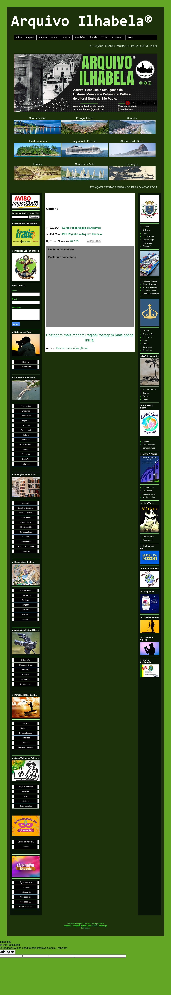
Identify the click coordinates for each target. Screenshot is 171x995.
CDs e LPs (25, 660)
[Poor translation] (10, 952)
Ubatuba (25, 537)
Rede (130, 37)
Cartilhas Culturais (25, 513)
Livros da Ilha (25, 517)
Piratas (145, 344)
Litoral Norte (26, 367)
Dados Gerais (148, 236)
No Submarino (149, 497)
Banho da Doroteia (26, 842)
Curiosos (25, 743)
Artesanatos (26, 406)
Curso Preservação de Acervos (81, 227)
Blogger (86, 928)
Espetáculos (26, 416)
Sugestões (25, 551)
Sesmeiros (147, 350)
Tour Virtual (147, 243)
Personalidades (25, 733)
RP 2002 (25, 614)
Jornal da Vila (26, 595)
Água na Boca (26, 882)
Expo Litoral (26, 430)
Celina (25, 796)
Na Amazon (147, 491)
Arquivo (43, 37)
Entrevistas (25, 670)
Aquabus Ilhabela (150, 281)
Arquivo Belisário (26, 787)
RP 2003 (25, 619)
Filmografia (25, 679)
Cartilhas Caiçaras (25, 508)
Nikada (94, 926)
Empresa (30, 37)
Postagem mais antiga (115, 335)
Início (19, 37)
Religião (25, 459)
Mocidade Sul (26, 902)
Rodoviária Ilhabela (151, 294)
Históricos (26, 738)
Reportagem (148, 540)
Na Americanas (149, 494)
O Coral (25, 801)
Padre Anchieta (25, 907)
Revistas (25, 600)
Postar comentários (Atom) (72, 348)
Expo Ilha (26, 425)
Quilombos (147, 347)
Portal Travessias (150, 287)
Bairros (146, 393)
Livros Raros (25, 522)
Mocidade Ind (25, 897)
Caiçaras (25, 723)
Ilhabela (93, 37)
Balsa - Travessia (150, 284)
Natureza (26, 440)
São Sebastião (26, 527)
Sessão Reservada (26, 546)
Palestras (26, 454)
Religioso (26, 464)
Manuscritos (26, 541)
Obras (25, 449)
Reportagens (25, 684)
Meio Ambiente (25, 444)
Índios (145, 340)
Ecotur (104, 37)
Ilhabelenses (25, 728)
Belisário (25, 791)
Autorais (25, 503)
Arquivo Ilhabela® (81, 22)
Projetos (66, 37)
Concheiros (147, 337)
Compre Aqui (148, 487)
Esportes (25, 420)
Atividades (80, 37)
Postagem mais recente (65, 335)
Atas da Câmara (149, 390)
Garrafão (25, 887)
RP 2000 (25, 605)
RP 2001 (25, 610)
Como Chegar (148, 240)
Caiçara (146, 331)
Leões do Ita (25, 892)
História (25, 435)
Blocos (26, 847)
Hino (144, 233)
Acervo (54, 37)
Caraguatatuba (25, 532)
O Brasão (147, 230)
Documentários (25, 665)
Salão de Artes (26, 806)
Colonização (148, 334)
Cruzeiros (26, 411)
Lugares (146, 399)
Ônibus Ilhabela (149, 290)
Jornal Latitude (26, 590)
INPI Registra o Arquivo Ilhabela (82, 234)
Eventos (25, 674)
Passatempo (117, 37)
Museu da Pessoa (25, 747)
